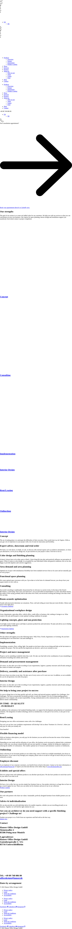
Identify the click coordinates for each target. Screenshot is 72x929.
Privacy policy (8, 890)
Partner (10, 61)
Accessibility (8, 895)
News (5, 66)
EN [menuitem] (5, 22)
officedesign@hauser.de (7, 766)
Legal (5, 892)
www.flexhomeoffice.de (54, 766)
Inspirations (11, 63)
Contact (6, 81)
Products (6, 58)
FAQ (9, 78)
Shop (5, 79)
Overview (10, 59)
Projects (6, 69)
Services (6, 68)
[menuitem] (5, 22)
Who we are (11, 73)
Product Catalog (12, 64)
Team (9, 74)
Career (10, 76)
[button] (5, 111)
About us (6, 71)
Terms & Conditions (10, 893)
